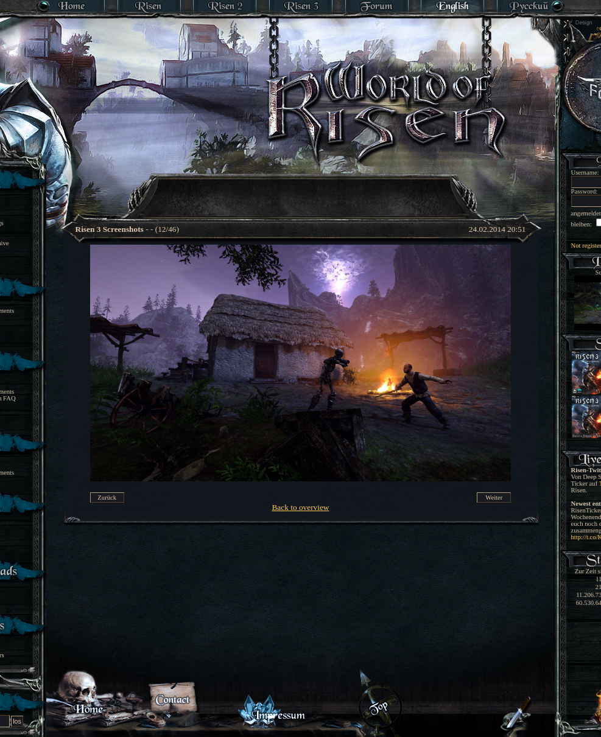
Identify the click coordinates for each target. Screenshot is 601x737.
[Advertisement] (301, 188)
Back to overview (300, 507)
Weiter (493, 497)
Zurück (106, 497)
